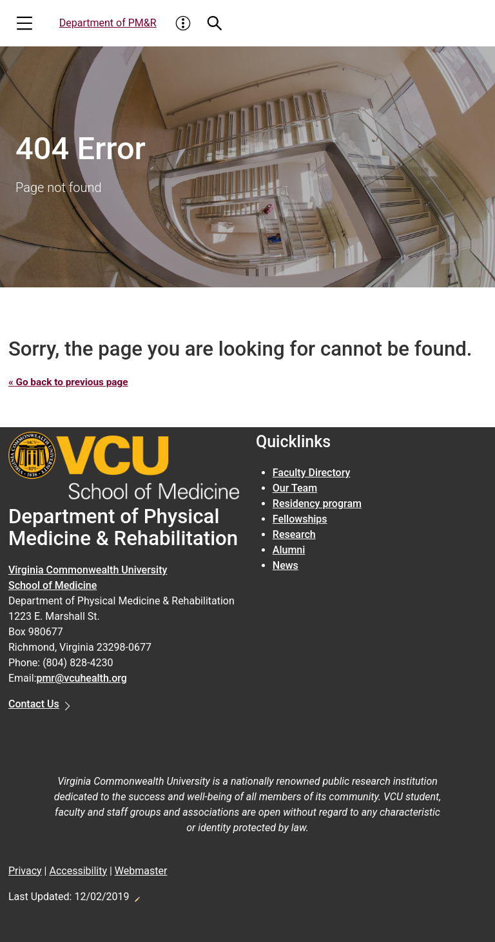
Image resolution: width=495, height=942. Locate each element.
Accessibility (78, 870)
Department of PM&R (108, 23)
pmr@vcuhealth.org (81, 678)
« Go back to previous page (70, 382)
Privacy (25, 870)
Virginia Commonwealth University (87, 570)
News (285, 565)
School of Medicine (52, 585)
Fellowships (300, 519)
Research (294, 534)
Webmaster (141, 870)
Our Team (295, 488)
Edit (136, 895)
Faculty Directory (311, 472)
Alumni (289, 550)
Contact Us (33, 704)
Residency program (317, 503)
